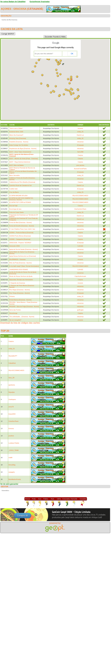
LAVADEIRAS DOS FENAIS (18, 269)
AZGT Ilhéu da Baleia (16, 165)
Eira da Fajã (13, 205)
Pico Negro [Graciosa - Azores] (19, 290)
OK (72, 54)
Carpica (80, 155)
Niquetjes (12, 392)
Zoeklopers (12, 399)
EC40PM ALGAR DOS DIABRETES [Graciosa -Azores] (21, 199)
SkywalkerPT (13, 356)
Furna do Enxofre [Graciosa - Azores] (21, 226)
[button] (72, 89)
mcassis (80, 128)
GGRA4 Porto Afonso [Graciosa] (20, 236)
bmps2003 (12, 414)
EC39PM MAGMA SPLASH (18, 195)
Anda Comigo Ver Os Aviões (18, 145)
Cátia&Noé (35, 9)
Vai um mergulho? (15, 320)
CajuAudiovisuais (80, 276)
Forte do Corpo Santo (16, 212)
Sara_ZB (11, 377)
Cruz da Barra (13, 192)
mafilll (10, 457)
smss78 (11, 407)
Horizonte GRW (14, 246)
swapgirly (12, 472)
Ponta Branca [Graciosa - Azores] (20, 300)
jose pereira (80, 165)
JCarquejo (80, 145)
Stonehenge (13, 313)
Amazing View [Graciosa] (17, 138)
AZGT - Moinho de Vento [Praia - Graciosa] (23, 158)
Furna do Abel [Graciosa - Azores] (20, 222)
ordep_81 (80, 131)
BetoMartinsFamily (15, 479)
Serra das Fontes (15, 310)
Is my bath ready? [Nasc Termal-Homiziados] (24, 266)
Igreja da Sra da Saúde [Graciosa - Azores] (23, 249)
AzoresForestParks (80, 168)
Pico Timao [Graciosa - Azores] (19, 293)
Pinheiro (12, 296)
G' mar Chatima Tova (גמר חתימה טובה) (22, 229)
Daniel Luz (80, 135)
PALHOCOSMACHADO (80, 195)
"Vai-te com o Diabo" (16, 128)
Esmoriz (11, 428)
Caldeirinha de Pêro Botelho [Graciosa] (22, 182)
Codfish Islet (13, 189)
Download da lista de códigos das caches (20, 323)
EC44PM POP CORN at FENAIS (20, 202)
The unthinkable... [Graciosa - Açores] (21, 316)
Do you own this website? (44, 54)
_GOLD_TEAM (13, 450)
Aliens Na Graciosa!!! (16, 135)
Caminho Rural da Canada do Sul (20, 185)
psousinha (80, 229)
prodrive (11, 436)
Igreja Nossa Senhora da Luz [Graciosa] (22, 256)
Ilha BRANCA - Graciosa (17, 259)
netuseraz (80, 142)
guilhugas (80, 310)
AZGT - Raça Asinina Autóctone (19, 162)
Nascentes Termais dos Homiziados (21, 279)
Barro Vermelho (14, 175)
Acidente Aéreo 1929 (16, 131)
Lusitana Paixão (14, 443)
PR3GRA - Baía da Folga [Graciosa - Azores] (24, 306)
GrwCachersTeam (80, 209)
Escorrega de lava (15, 209)
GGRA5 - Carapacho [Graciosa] (19, 239)
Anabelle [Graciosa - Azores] (18, 142)
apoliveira (12, 385)
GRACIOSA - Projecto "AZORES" (20, 242)
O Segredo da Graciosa (17, 283)
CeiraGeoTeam (13, 421)
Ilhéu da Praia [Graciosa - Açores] (20, 263)
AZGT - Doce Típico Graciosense (20, 152)
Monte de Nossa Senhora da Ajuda (20, 276)
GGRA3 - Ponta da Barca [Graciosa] (21, 232)
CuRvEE (80, 246)
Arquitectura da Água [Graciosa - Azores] (22, 148)
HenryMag (12, 465)
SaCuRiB (80, 152)
